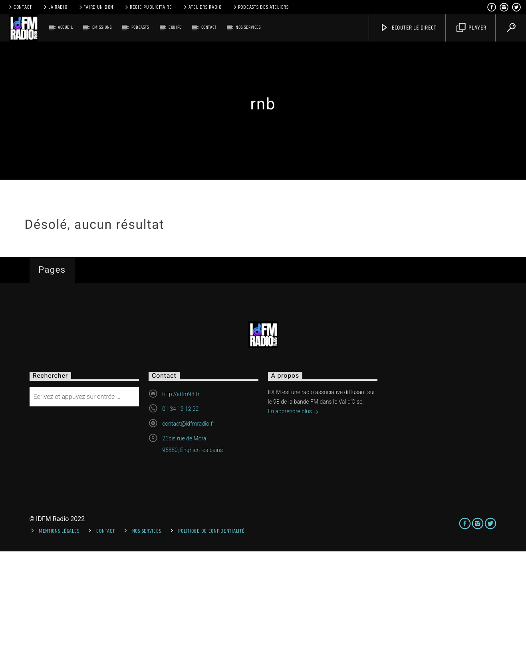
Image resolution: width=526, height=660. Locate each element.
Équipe (175, 27)
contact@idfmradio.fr (188, 532)
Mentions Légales (59, 639)
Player (471, 28)
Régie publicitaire (148, 7)
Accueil (65, 27)
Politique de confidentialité (211, 639)
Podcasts (140, 27)
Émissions (102, 27)
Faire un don (95, 7)
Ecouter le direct (408, 28)
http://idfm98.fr (180, 503)
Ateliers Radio (202, 7)
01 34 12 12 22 (180, 518)
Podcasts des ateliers (260, 7)
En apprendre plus (293, 521)
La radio (54, 7)
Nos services (248, 27)
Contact (20, 7)
